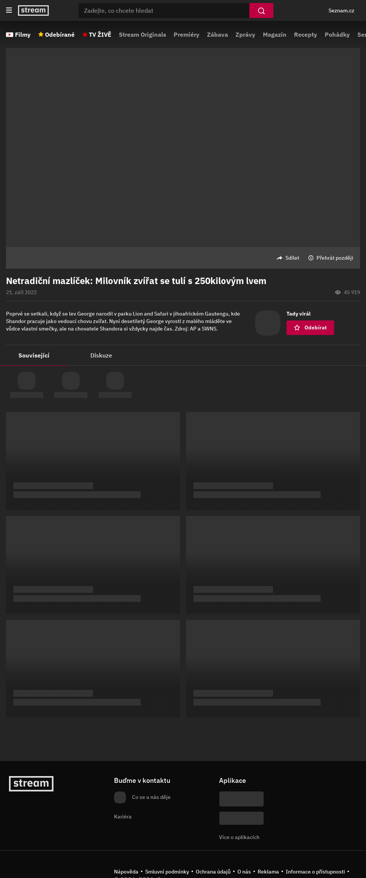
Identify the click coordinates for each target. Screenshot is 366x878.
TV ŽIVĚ (100, 34)
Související (34, 355)
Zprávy (245, 34)
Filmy (23, 34)
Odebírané (60, 34)
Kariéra (123, 816)
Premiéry (187, 34)
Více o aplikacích (239, 837)
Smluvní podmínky (167, 871)
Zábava (217, 34)
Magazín (274, 34)
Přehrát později (334, 257)
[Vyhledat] (261, 10)
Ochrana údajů (213, 871)
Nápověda (126, 871)
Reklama (268, 871)
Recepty (305, 34)
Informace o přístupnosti (315, 871)
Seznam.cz (341, 10)
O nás (244, 871)
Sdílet (292, 257)
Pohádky (337, 34)
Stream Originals (142, 34)
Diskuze (101, 355)
